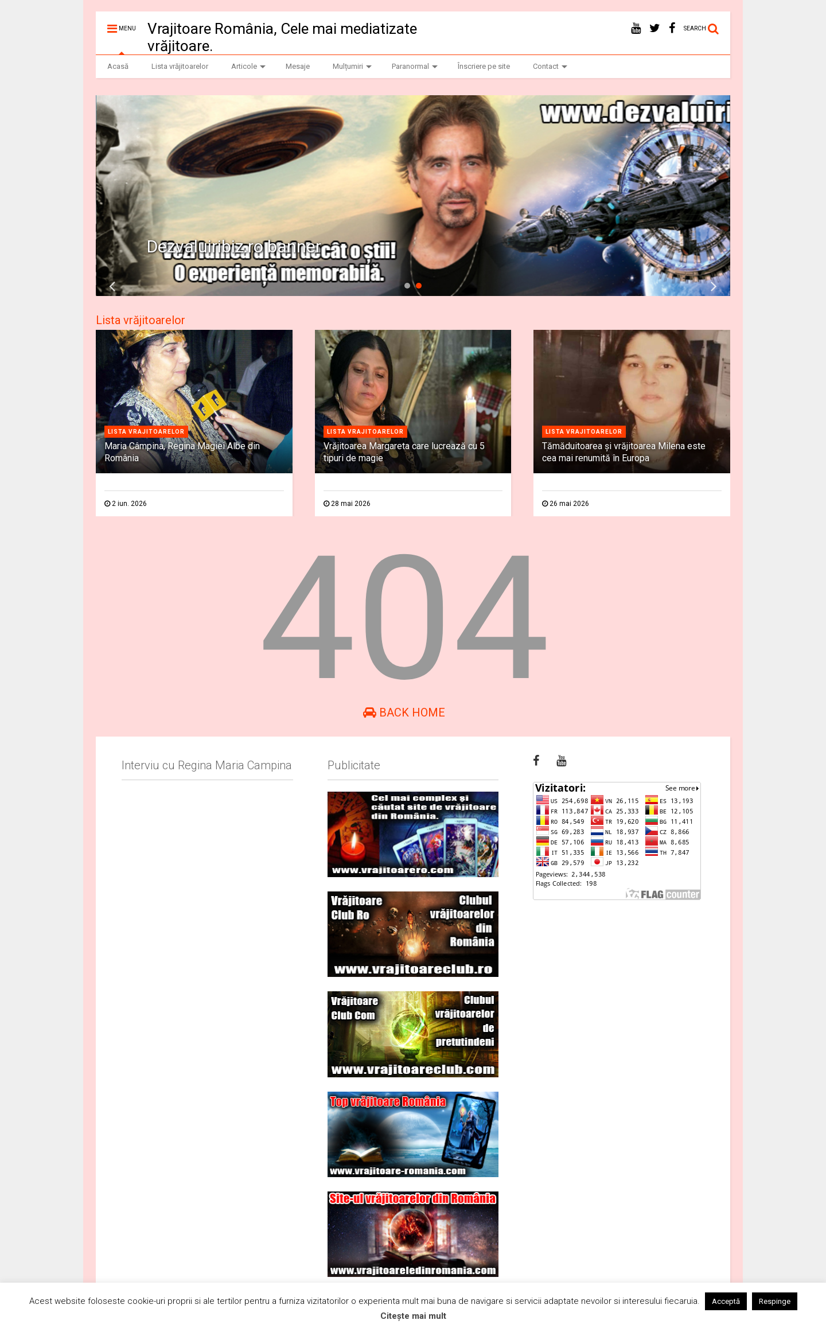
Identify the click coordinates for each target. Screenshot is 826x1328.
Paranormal (415, 66)
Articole (248, 66)
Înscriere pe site (484, 66)
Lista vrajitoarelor (146, 432)
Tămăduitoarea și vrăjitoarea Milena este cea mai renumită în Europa (624, 452)
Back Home (404, 712)
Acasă (117, 66)
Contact (550, 66)
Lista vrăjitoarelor (179, 66)
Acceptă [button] (726, 1301)
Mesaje (298, 66)
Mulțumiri (352, 66)
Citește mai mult (413, 1316)
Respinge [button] (774, 1301)
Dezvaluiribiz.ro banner (234, 246)
